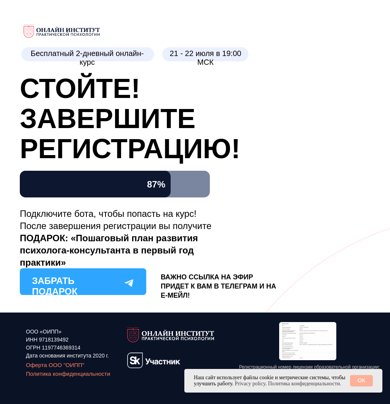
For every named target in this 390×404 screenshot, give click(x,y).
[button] (307, 341)
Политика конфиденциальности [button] (68, 373)
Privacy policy (250, 383)
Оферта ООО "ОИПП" (55, 365)
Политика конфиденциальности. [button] (304, 383)
